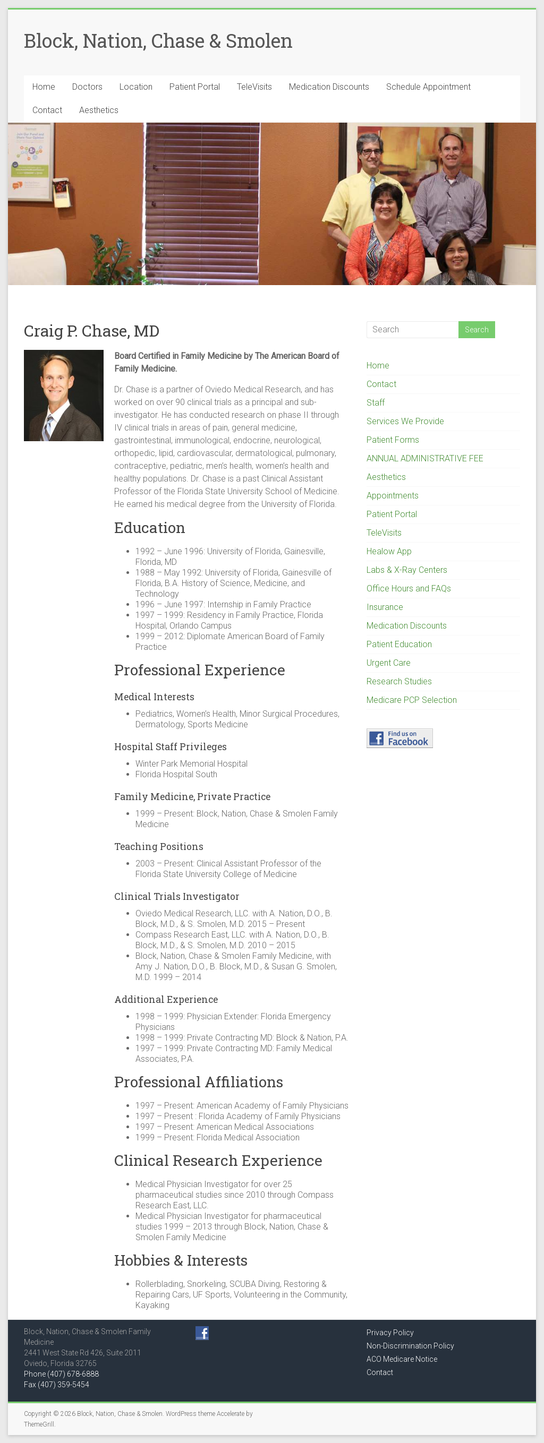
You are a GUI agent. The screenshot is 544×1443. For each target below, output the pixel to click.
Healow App (389, 551)
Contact (47, 110)
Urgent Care (389, 663)
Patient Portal (194, 87)
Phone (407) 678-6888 (61, 1374)
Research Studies (399, 681)
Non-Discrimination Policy (410, 1346)
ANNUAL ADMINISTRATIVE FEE (425, 458)
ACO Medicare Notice (402, 1359)
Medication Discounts (329, 87)
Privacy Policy (390, 1332)
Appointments (393, 496)
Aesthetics (98, 110)
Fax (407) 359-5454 (56, 1384)
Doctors (87, 87)
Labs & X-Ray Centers (407, 570)
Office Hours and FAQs (409, 588)
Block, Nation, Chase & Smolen (158, 40)
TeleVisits (254, 87)
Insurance (385, 607)
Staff (376, 403)
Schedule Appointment (428, 87)
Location (136, 87)
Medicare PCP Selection (412, 700)
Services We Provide (405, 421)
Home (43, 87)
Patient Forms (393, 440)
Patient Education (399, 644)
